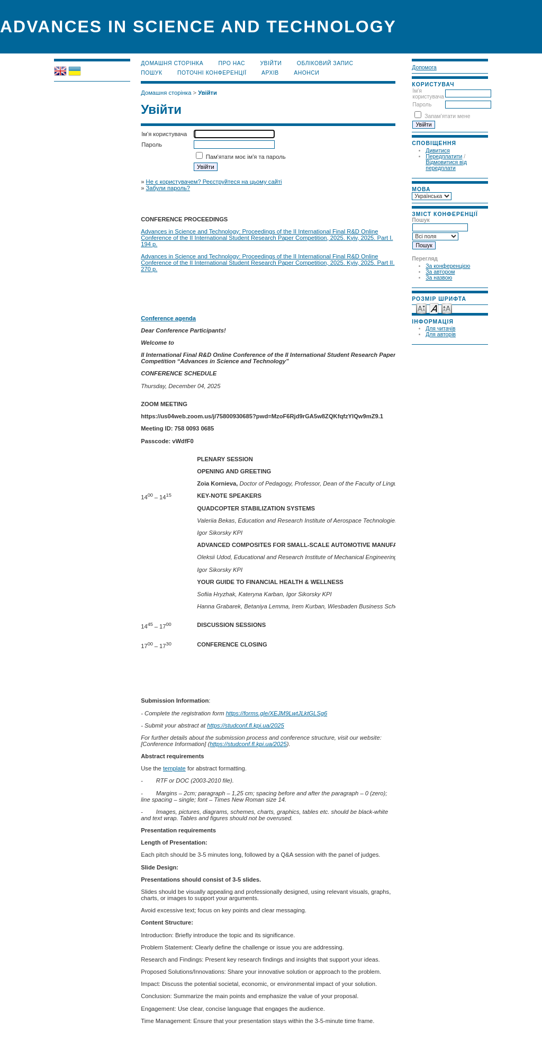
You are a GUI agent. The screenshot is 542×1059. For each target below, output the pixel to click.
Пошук (151, 73)
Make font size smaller (421, 308)
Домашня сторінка (172, 63)
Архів (270, 73)
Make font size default (434, 308)
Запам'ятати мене (447, 116)
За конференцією (448, 266)
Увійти (271, 63)
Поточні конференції (212, 73)
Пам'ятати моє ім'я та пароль (246, 157)
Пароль (421, 104)
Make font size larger (446, 308)
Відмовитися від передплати (446, 165)
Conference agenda (168, 318)
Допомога (424, 67)
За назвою (439, 278)
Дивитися (438, 151)
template (174, 768)
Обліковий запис (325, 63)
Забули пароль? (168, 188)
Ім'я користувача (428, 94)
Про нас (232, 63)
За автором (440, 272)
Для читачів (440, 328)
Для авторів (441, 334)
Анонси (306, 73)
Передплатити (444, 156)
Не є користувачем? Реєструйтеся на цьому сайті (214, 181)
